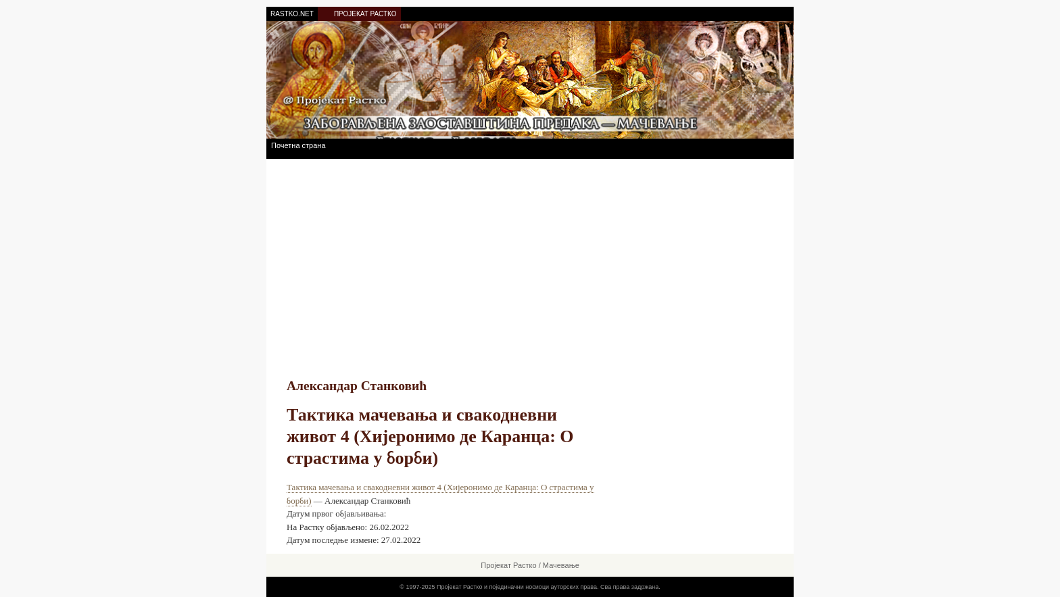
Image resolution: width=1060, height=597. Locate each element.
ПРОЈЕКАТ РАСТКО (365, 14)
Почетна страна (298, 145)
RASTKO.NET (292, 14)
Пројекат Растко (508, 565)
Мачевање (561, 565)
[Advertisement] (530, 260)
